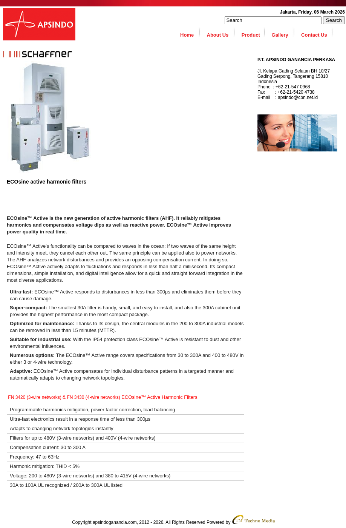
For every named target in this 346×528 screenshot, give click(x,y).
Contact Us (317, 32)
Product (254, 32)
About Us (221, 32)
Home (190, 32)
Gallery (283, 32)
